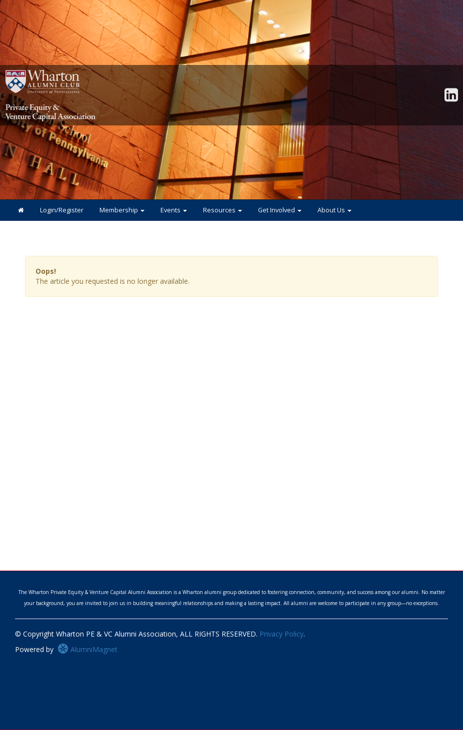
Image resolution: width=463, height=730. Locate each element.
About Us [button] (335, 210)
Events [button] (173, 210)
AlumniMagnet (88, 649)
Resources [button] (222, 210)
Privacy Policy (282, 634)
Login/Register (62, 210)
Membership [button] (122, 210)
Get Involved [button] (280, 210)
